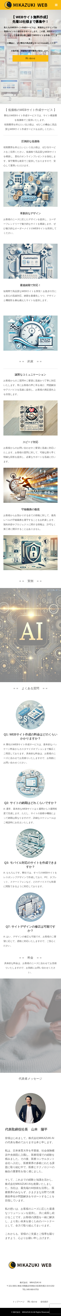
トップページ (18, 1302)
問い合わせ (30, 58)
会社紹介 (44, 1302)
